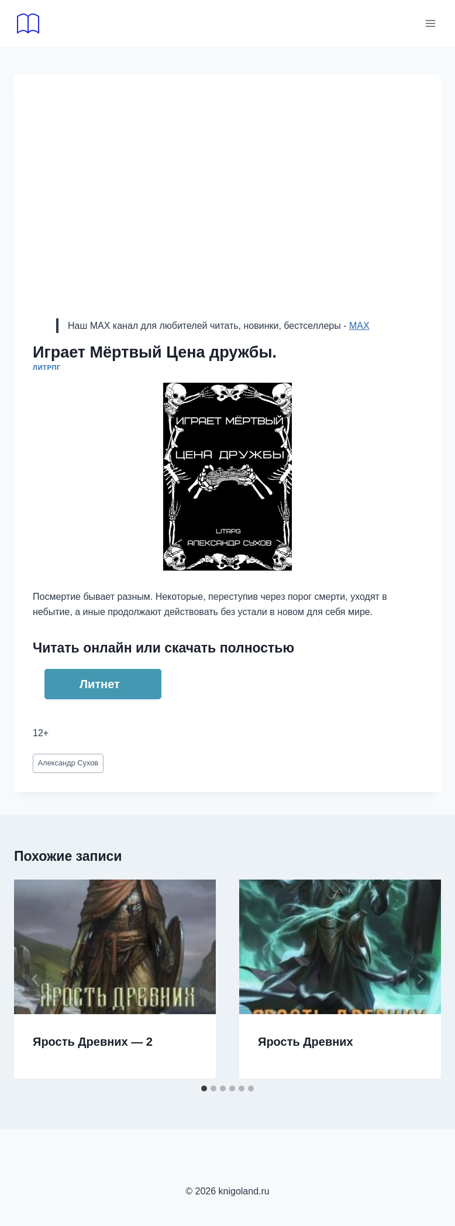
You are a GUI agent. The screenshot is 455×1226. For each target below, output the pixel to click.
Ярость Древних (305, 1041)
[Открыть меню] (430, 23)
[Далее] (419, 979)
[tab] (204, 1088)
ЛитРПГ (47, 367)
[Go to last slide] (35, 979)
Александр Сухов (68, 762)
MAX (359, 326)
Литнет (100, 684)
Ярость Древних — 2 (93, 1041)
